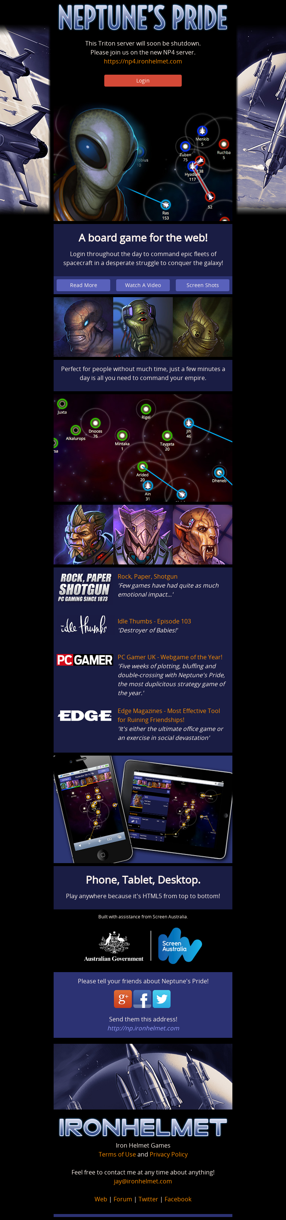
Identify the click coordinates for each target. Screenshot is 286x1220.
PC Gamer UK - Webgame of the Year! (170, 657)
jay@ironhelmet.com (143, 1181)
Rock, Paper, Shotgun (148, 576)
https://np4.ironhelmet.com (143, 61)
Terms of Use (117, 1154)
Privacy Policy (169, 1154)
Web (101, 1199)
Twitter (148, 1199)
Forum (123, 1199)
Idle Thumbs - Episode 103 (154, 621)
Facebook (178, 1199)
